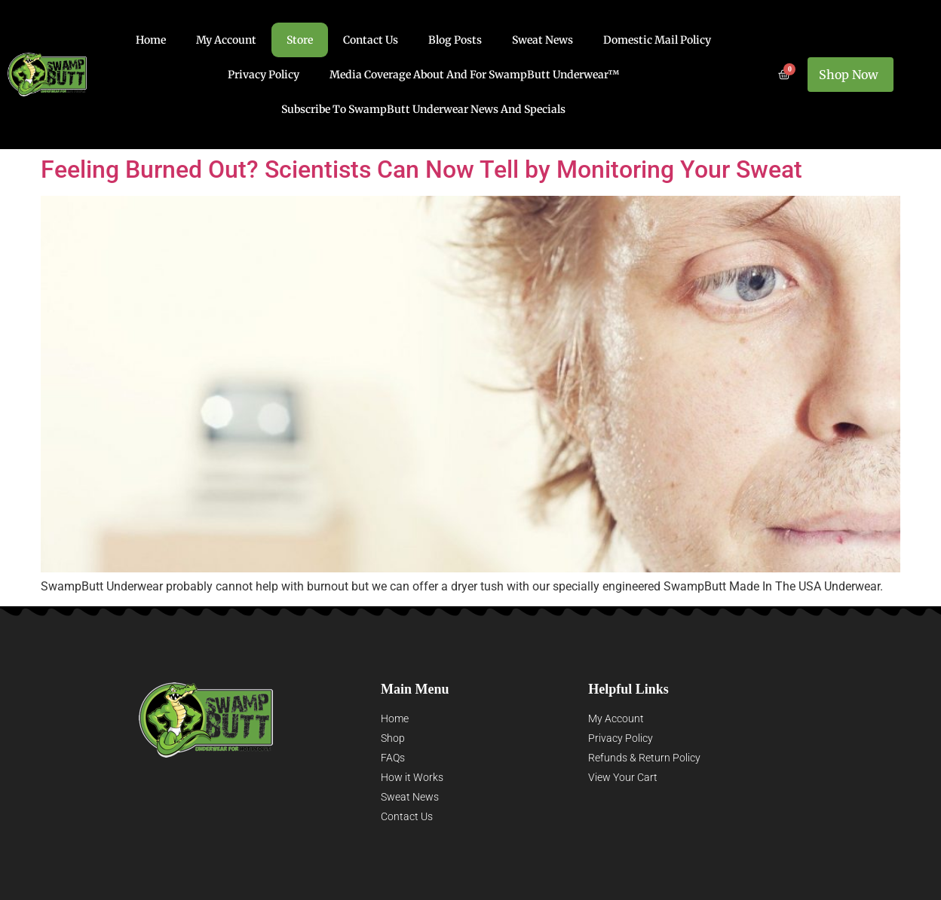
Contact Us (370, 40)
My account (226, 40)
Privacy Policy (263, 74)
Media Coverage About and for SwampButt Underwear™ (475, 74)
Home (151, 40)
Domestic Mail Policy (657, 40)
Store (300, 40)
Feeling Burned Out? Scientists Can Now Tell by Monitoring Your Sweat (421, 169)
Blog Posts (455, 40)
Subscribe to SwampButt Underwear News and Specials (423, 109)
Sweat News (542, 40)
